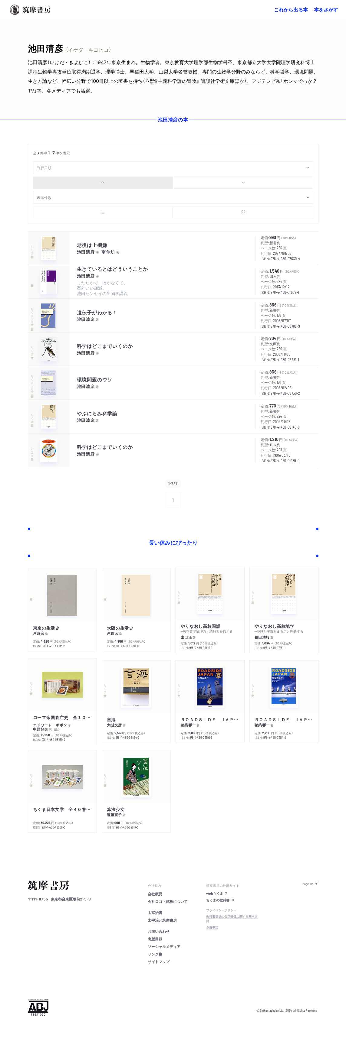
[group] (173, 183)
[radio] (103, 183)
